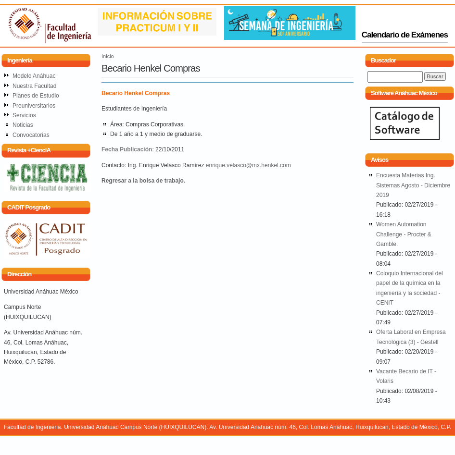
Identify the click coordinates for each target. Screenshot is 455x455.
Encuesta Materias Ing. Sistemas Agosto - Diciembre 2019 (413, 185)
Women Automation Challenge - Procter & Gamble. (403, 234)
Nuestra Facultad (34, 86)
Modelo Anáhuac (34, 76)
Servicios (24, 115)
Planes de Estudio (36, 95)
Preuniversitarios (34, 105)
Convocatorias (31, 135)
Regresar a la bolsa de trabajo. (143, 180)
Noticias (23, 125)
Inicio (107, 56)
